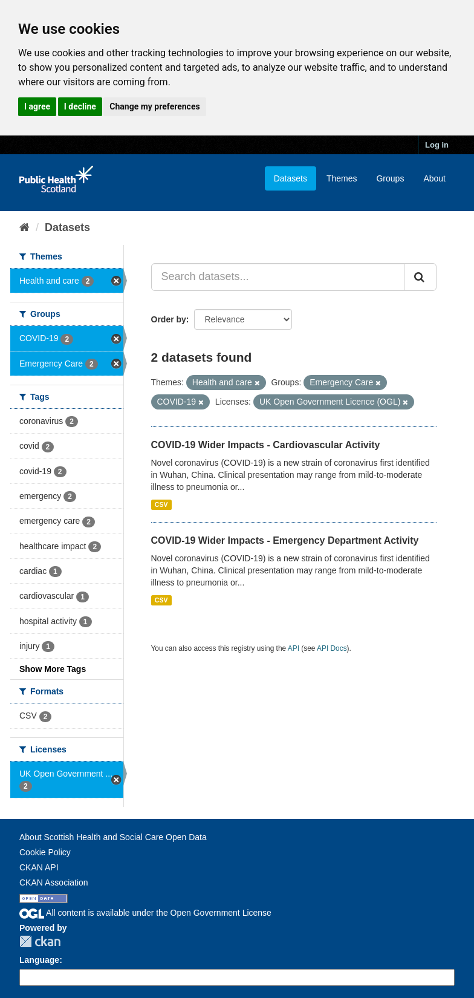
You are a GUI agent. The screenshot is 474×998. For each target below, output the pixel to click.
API (293, 648)
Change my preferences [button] (154, 106)
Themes (341, 178)
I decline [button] (80, 106)
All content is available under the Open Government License (145, 913)
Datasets (290, 178)
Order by (168, 319)
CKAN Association (53, 882)
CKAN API (39, 867)
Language (39, 960)
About (434, 178)
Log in (437, 144)
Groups (390, 178)
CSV (161, 504)
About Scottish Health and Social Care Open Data (113, 837)
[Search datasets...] (278, 277)
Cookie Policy (45, 852)
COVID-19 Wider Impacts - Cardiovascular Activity (265, 445)
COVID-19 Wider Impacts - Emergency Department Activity (285, 540)
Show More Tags (52, 669)
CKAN (39, 941)
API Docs (332, 648)
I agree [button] (37, 106)
